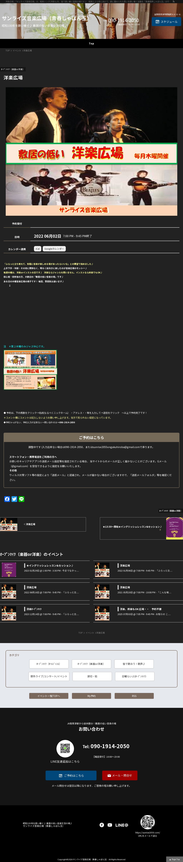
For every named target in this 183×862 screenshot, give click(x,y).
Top (91, 43)
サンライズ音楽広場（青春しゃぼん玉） (47, 18)
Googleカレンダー (54, 248)
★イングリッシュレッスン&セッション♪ (50, 565)
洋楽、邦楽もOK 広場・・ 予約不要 (141, 609)
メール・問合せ (122, 775)
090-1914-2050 (123, 20)
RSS (134, 696)
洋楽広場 (125, 565)
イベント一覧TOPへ (48, 696)
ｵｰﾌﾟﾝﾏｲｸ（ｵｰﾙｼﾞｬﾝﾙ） (48, 664)
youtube (110, 825)
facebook (102, 825)
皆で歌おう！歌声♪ (134, 664)
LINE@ (122, 825)
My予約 (91, 696)
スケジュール (169, 21)
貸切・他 (92, 676)
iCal (37, 248)
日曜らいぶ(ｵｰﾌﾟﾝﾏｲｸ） (135, 676)
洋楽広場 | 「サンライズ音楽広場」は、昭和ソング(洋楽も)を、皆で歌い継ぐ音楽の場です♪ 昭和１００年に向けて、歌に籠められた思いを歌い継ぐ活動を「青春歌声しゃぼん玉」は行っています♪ (88, 1)
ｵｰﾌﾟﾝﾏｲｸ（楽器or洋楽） (91, 664)
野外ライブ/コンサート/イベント (49, 676)
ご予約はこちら (74, 775)
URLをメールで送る (147, 835)
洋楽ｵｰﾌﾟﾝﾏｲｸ (33, 609)
